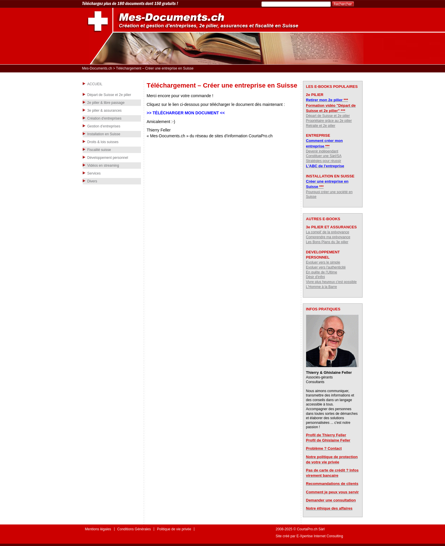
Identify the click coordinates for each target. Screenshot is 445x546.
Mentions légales (98, 529)
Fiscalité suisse (99, 150)
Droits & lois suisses (103, 142)
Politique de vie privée (174, 529)
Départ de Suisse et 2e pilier (109, 95)
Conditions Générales (134, 529)
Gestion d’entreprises (103, 126)
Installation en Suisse (103, 134)
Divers (92, 181)
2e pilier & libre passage (106, 103)
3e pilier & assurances (104, 111)
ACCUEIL (95, 84)
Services (94, 173)
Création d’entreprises (104, 118)
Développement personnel (107, 158)
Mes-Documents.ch (97, 68)
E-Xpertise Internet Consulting (319, 536)
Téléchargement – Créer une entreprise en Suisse (222, 85)
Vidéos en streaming (103, 165)
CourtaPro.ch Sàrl (310, 529)
